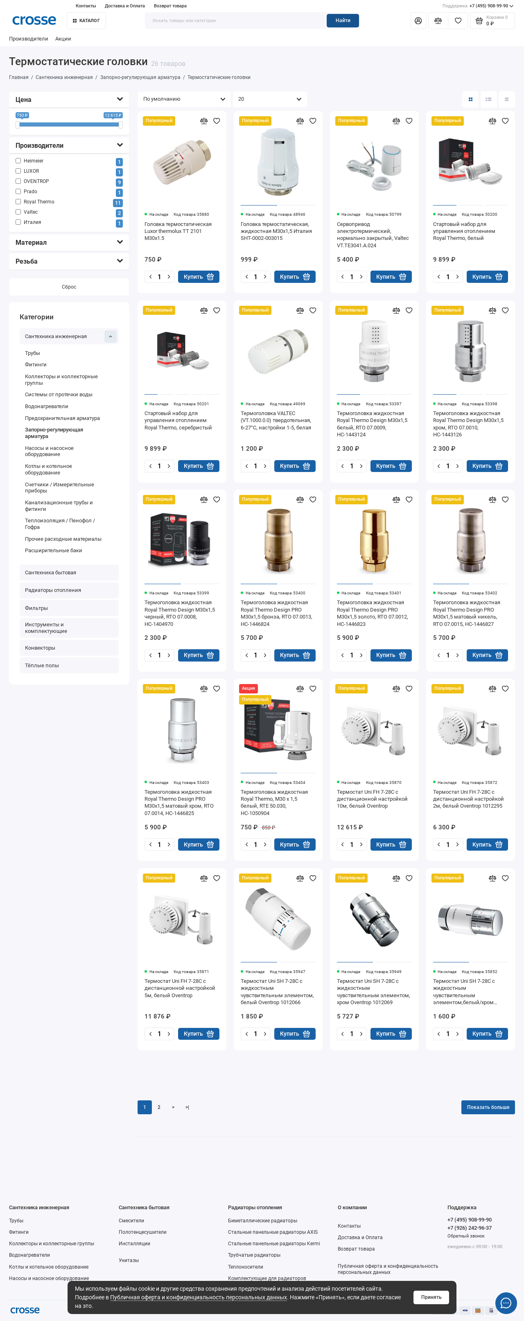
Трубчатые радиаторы (254, 1255)
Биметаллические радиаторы (262, 1221)
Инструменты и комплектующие (46, 627)
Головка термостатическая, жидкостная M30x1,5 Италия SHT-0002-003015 (276, 231)
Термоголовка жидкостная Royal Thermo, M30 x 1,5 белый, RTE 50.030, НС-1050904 (274, 802)
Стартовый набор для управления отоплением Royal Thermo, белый (464, 231)
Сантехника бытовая (50, 572)
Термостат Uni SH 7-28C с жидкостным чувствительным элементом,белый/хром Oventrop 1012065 (464, 992)
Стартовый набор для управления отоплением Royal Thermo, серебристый (178, 420)
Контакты (86, 6)
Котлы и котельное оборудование (48, 469)
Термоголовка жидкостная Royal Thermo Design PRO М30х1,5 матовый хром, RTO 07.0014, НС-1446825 (179, 802)
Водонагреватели (46, 406)
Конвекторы (40, 648)
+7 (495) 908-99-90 (478, 6)
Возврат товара (170, 6)
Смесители (131, 1221)
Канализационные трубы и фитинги (59, 505)
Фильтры (36, 608)
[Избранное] (458, 20)
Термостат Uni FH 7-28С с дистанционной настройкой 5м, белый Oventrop (180, 988)
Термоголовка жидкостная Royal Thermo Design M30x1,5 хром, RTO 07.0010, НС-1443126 (468, 424)
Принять (431, 1297)
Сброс (69, 287)
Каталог (86, 20)
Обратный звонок (466, 1236)
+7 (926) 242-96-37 (469, 1228)
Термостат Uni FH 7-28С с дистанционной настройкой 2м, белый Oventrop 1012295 (468, 799)
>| (187, 1107)
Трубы (32, 353)
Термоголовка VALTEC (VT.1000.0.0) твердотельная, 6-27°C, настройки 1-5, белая (276, 420)
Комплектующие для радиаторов (267, 1278)
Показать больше (488, 1107)
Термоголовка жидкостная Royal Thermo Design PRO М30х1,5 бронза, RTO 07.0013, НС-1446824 (276, 613)
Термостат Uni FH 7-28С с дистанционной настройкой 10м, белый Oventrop (372, 799)
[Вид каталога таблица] (507, 99)
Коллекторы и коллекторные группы (61, 379)
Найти (343, 20)
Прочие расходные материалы (63, 539)
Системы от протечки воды (59, 394)
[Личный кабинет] (418, 20)
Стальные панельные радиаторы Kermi (274, 1243)
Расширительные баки (53, 550)
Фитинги (36, 364)
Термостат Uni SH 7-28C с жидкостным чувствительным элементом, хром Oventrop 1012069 (373, 991)
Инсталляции (134, 1243)
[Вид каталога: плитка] (470, 99)
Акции (63, 39)
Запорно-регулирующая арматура (54, 433)
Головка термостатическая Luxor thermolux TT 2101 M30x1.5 (178, 231)
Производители (28, 39)
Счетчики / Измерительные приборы (59, 487)
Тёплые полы (42, 665)
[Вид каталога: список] (489, 99)
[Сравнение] (438, 20)
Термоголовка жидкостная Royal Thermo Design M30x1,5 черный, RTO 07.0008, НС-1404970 (180, 613)
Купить (199, 276)
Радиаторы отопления (53, 590)
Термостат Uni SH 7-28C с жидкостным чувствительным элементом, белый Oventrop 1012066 (277, 991)
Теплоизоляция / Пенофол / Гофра (60, 523)
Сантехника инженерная (71, 336)
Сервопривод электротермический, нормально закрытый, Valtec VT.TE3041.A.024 (373, 234)
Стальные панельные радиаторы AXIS (273, 1232)
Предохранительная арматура (62, 418)
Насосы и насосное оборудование (49, 451)
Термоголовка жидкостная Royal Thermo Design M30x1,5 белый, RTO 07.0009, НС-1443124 (372, 424)
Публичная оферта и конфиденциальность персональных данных (198, 1297)
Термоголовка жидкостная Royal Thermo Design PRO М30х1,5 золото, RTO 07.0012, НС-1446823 (372, 613)
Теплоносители (245, 1267)
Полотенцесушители (143, 1232)
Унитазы (129, 1260)
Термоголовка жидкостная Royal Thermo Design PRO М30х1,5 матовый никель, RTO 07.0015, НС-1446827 (466, 613)
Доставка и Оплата (125, 6)
